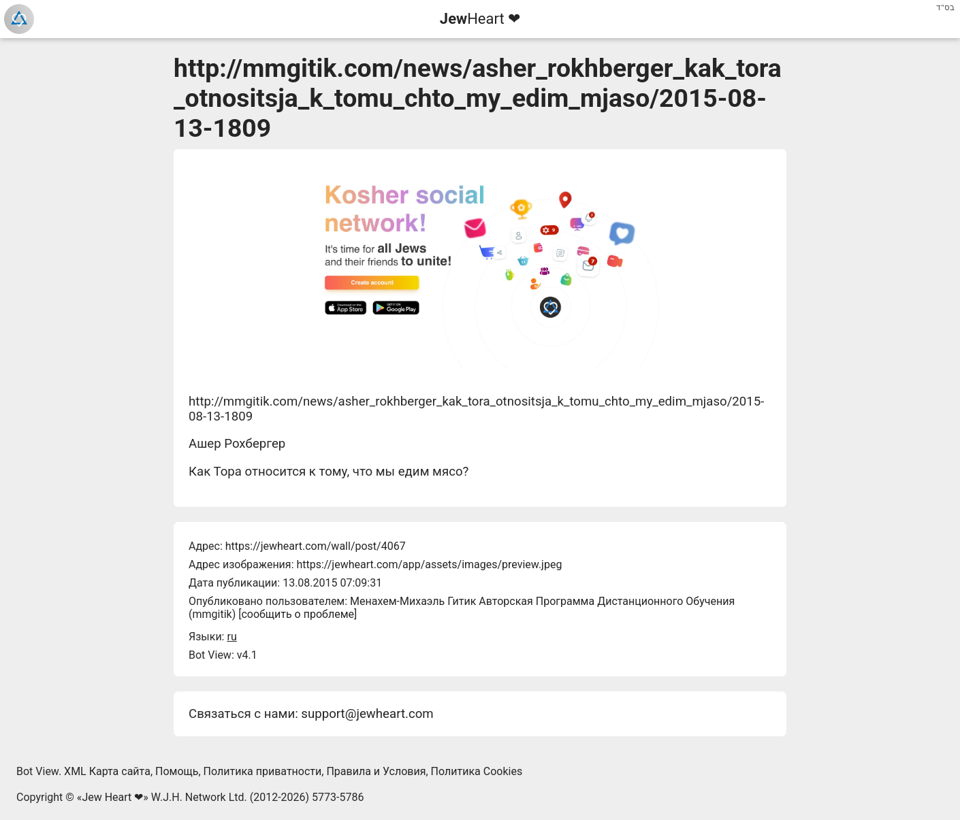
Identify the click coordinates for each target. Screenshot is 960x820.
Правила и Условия (376, 771)
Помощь (176, 771)
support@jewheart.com (367, 713)
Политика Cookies (477, 771)
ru (231, 636)
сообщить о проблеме (297, 614)
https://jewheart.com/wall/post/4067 (315, 546)
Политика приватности (263, 771)
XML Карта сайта (107, 771)
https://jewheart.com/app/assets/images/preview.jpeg (429, 564)
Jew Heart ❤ (112, 797)
